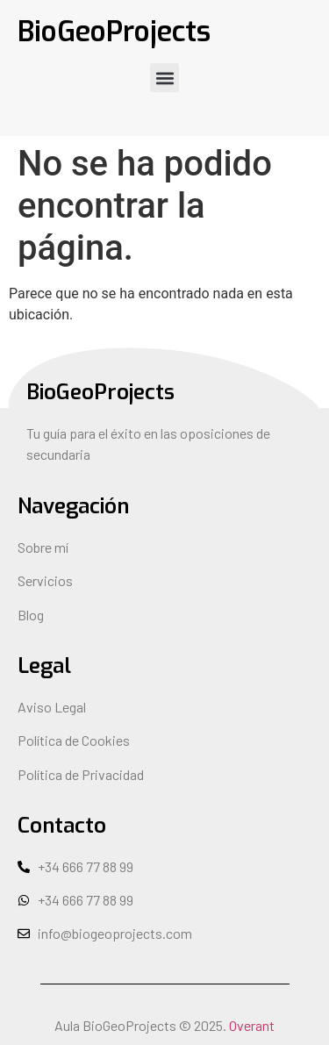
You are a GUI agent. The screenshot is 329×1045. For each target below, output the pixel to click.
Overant (252, 1025)
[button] (164, 77)
